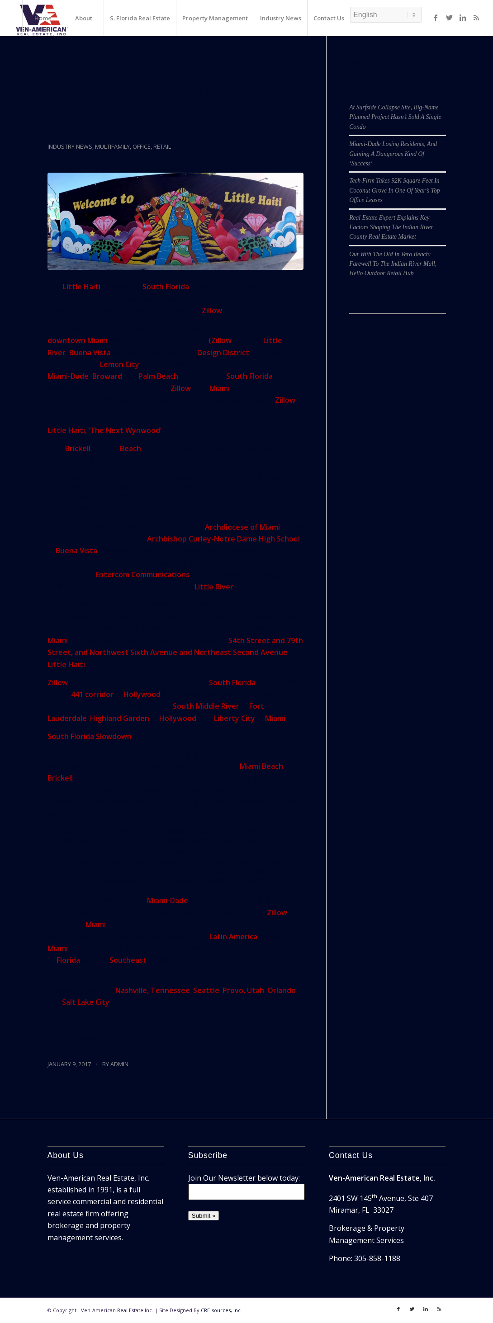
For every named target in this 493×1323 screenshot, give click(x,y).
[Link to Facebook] (435, 17)
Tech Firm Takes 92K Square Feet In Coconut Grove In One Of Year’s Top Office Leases (394, 190)
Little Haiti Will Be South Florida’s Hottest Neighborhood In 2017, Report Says (162, 112)
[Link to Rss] (476, 17)
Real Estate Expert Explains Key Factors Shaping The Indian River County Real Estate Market (391, 227)
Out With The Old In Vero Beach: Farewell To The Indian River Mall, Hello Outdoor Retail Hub (392, 264)
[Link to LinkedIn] (462, 17)
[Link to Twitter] (449, 17)
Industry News (69, 146)
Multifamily (112, 146)
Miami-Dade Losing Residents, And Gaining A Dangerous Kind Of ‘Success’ (393, 154)
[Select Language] (386, 15)
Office (142, 146)
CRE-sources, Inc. (221, 1310)
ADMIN (119, 1064)
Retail (162, 146)
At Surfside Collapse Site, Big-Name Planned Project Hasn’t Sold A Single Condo (395, 117)
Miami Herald (98, 1038)
